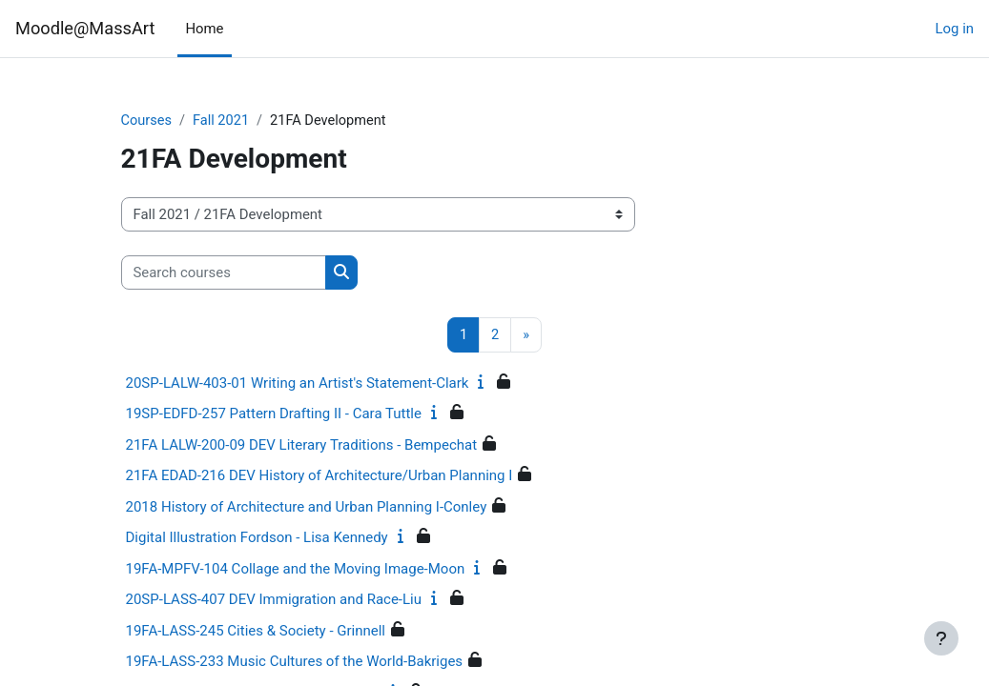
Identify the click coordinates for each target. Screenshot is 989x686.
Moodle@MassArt (85, 28)
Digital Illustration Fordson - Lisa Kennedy (257, 538)
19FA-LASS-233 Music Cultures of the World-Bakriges (295, 662)
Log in (955, 28)
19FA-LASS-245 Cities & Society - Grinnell (256, 630)
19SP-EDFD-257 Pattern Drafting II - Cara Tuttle (274, 414)
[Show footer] (941, 638)
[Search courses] (223, 272)
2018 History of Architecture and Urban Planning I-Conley (306, 506)
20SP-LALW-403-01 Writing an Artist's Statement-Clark (297, 383)
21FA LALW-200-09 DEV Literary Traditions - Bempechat (302, 445)
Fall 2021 (223, 121)
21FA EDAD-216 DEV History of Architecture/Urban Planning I (319, 476)
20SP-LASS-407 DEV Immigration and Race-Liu (274, 600)
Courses (147, 121)
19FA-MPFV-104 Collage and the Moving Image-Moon (295, 568)
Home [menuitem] (204, 28)
